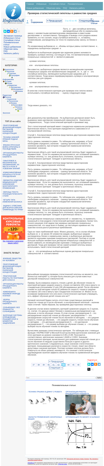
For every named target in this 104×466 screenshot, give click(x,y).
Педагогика (7, 95)
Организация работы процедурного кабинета (13, 155)
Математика (16, 87)
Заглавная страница (13, 36)
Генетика (12, 73)
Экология (6, 113)
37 (34, 365)
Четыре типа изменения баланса (12, 201)
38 (39, 365)
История (8, 81)
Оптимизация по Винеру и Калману (83, 417)
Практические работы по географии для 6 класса (13, 278)
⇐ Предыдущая (54, 21)
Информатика (8, 79)
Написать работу (11, 53)
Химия (19, 109)
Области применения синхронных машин (45, 418)
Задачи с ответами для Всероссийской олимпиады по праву (13, 208)
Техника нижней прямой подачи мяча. (11, 139)
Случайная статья (12, 40)
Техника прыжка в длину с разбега (45, 392)
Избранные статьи (12, 38)
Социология (11, 99)
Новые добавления (12, 47)
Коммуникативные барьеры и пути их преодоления (12, 174)
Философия (17, 105)
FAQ (6, 51)
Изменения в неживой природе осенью (11, 294)
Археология (9, 69)
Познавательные (75, 4)
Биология (10, 71)
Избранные (41, 4)
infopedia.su (31, 462)
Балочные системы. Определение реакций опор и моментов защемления (12, 319)
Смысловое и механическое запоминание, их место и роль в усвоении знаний (11, 164)
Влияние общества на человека (12, 259)
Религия (8, 97)
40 (48, 365)
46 (78, 365)
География (15, 75)
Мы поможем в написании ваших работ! (13, 242)
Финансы (18, 107)
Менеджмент (18, 89)
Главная (30, 4)
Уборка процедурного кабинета (10, 301)
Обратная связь (11, 49)
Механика (19, 91)
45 (73, 365)
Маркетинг (13, 85)
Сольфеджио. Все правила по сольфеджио (11, 309)
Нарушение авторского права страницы (78, 459)
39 (43, 365)
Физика (14, 103)
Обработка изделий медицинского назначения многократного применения (12, 184)
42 (58, 365)
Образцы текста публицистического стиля (12, 194)
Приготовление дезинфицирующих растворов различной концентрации (12, 129)
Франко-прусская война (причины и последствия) (11, 147)
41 (53, 365)
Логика (9, 83)
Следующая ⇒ (86, 21)
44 (68, 365)
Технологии (13, 101)
